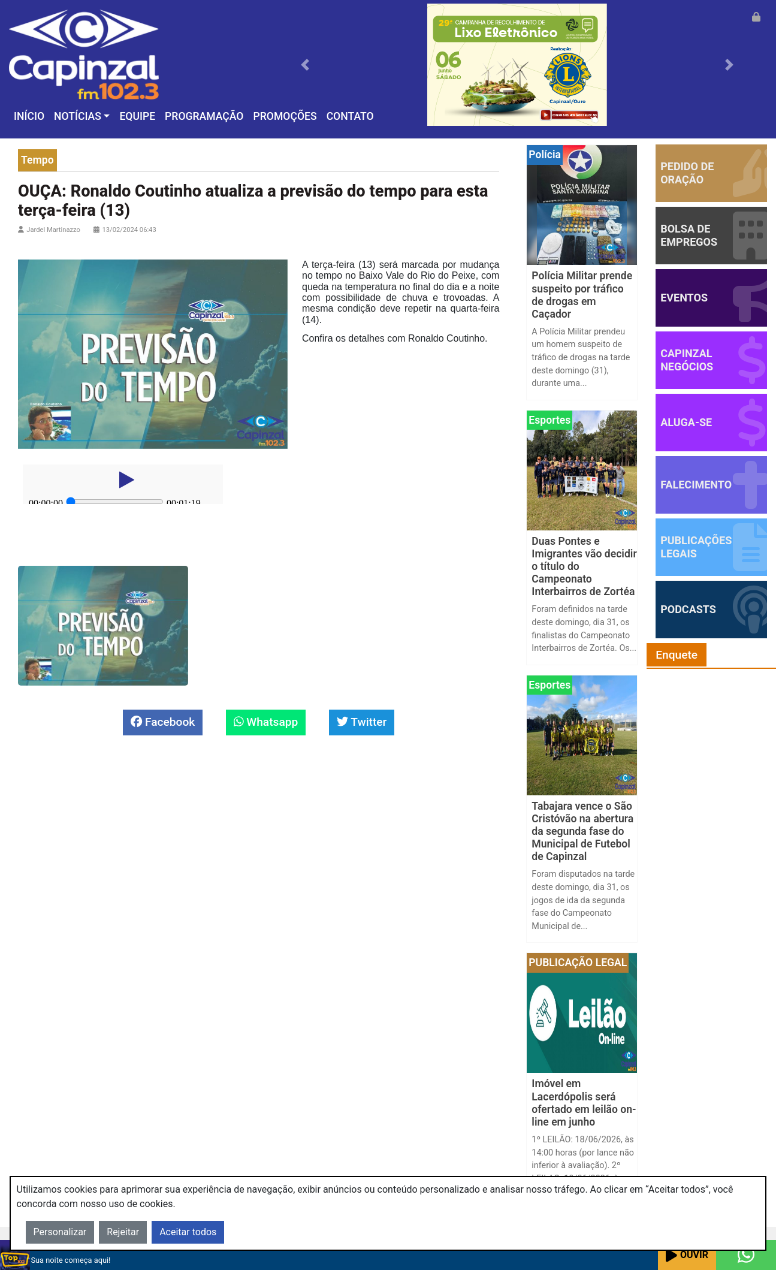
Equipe (137, 116)
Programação (204, 116)
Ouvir (687, 1255)
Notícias (77, 116)
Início (29, 116)
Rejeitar (123, 1232)
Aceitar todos (187, 1232)
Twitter (362, 722)
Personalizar (60, 1232)
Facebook (163, 722)
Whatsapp (266, 722)
